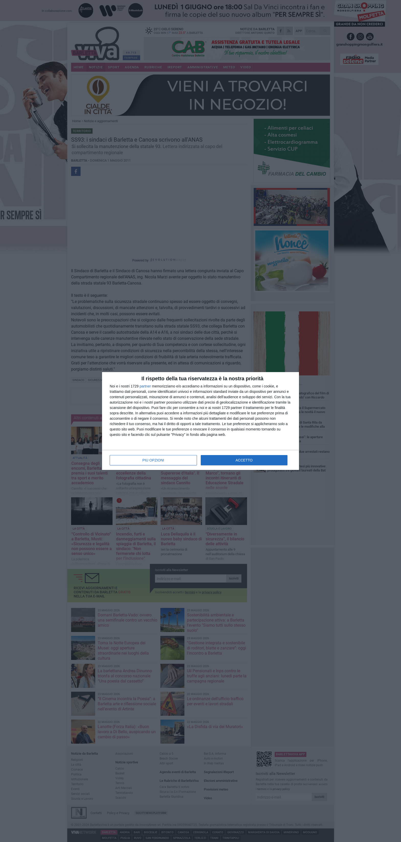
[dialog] (200, 421)
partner (145, 386)
